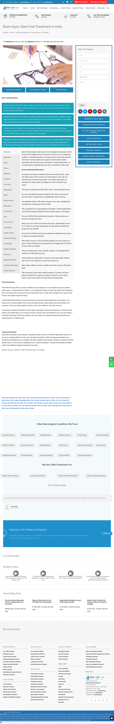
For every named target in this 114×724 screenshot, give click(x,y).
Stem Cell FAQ (62, 681)
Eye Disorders (91, 647)
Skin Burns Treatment (8, 686)
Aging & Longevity (65, 647)
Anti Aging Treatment (63, 651)
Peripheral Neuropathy (9, 455)
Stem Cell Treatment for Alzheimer (12, 662)
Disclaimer (61, 702)
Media (59, 686)
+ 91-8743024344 (101, 690)
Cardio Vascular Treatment (37, 656)
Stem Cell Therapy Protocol (65, 692)
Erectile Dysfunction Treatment (39, 664)
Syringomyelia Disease (84, 455)
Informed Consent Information (66, 697)
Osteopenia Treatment (36, 681)
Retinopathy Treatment (92, 656)
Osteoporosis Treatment (37, 684)
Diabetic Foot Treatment (9, 689)
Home (5, 32)
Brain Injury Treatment (9, 675)
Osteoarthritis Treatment (37, 674)
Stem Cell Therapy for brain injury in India (41, 398)
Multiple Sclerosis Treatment (10, 664)
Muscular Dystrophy (103, 435)
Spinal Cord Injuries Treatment (38, 692)
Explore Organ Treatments (10, 476)
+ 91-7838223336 (98, 692)
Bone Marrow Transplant (64, 674)
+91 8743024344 (24, 2)
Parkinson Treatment (8, 654)
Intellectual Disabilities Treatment (12, 697)
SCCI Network (61, 694)
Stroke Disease (63, 445)
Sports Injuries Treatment (37, 694)
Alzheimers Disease (8, 445)
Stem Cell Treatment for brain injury (14, 398)
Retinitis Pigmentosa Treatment (94, 667)
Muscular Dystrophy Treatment (11, 659)
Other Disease (8, 679)
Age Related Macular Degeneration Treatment (98, 654)
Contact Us (61, 684)
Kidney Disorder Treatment (38, 654)
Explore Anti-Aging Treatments (96, 476)
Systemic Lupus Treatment (37, 689)
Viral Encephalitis (64, 455)
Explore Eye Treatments (38, 476)
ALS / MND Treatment (8, 651)
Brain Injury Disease (27, 445)
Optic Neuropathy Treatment (93, 662)
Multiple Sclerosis (45, 445)
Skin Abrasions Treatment (9, 692)
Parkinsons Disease (65, 435)
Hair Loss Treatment (63, 654)
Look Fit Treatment (63, 656)
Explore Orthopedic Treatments (68, 476)
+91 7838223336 (47, 2)
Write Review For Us (63, 699)
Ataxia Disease (101, 445)
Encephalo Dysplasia (46, 455)
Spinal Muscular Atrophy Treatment (12, 672)
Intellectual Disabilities (28, 435)
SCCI (9, 712)
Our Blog (60, 676)
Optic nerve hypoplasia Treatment (95, 664)
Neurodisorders (9, 647)
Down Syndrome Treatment (10, 694)
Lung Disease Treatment (37, 662)
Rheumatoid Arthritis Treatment (39, 686)
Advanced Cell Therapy (64, 689)
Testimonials (61, 679)
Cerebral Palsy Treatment (9, 656)
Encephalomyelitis (26, 455)
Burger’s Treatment (36, 659)
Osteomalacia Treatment (37, 679)
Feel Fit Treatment (63, 659)
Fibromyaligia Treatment (37, 676)
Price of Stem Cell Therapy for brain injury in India (41, 403)
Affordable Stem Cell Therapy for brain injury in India (37, 400)
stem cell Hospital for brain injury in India (20, 408)
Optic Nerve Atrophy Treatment (94, 651)
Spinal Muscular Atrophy (85, 445)
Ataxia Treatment (7, 669)
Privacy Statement (63, 668)
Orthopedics (35, 669)
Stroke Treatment (7, 667)
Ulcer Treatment (7, 684)
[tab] (11, 152)
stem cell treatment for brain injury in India (32, 406)
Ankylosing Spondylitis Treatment (39, 697)
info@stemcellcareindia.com (93, 683)
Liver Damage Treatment (37, 651)
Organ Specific (36, 647)
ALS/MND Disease (45, 435)
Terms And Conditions (63, 671)
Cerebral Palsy (82, 435)
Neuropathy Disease (8, 435)
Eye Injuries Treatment (91, 659)
